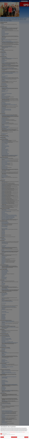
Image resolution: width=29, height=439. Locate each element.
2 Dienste (4, 435)
